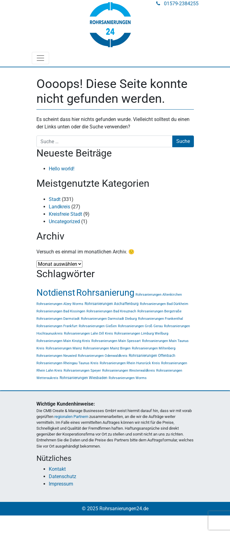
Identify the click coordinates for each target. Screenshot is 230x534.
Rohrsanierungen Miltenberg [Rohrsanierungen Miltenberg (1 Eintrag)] (153, 348)
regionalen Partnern (71, 416)
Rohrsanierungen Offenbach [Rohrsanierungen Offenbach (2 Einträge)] (152, 355)
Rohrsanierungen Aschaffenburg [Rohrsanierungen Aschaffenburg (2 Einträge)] (112, 304)
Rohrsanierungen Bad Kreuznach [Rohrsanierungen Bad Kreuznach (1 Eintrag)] (111, 311)
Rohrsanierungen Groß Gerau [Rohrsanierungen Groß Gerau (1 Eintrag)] (140, 326)
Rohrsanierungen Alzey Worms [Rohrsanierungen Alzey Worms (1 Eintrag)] (59, 304)
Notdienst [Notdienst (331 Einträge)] (55, 292)
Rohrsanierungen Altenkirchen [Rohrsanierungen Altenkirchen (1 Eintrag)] (159, 295)
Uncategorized (64, 221)
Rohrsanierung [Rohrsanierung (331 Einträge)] (105, 292)
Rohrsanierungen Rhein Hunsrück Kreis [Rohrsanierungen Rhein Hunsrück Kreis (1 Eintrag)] (130, 363)
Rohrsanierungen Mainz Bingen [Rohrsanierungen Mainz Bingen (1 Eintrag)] (107, 348)
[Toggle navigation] (40, 58)
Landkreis (59, 207)
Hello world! (61, 169)
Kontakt (57, 469)
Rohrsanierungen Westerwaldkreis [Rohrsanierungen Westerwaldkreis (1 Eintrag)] (128, 371)
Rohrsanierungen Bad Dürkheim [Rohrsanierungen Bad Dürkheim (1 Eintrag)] (164, 304)
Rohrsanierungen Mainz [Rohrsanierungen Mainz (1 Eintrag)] (64, 348)
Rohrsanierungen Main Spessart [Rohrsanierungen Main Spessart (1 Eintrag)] (116, 341)
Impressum (61, 484)
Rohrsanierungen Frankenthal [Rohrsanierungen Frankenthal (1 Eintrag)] (160, 319)
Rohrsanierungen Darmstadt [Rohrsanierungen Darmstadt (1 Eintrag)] (58, 319)
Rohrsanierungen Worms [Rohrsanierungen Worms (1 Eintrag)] (128, 378)
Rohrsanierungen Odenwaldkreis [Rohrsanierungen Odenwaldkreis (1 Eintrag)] (103, 356)
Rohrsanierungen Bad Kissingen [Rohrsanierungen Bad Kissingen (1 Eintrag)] (60, 311)
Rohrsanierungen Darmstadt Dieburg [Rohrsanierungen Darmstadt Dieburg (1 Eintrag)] (109, 319)
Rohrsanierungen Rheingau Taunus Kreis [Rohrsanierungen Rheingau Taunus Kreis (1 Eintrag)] (67, 363)
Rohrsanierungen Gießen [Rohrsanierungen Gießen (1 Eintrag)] (98, 326)
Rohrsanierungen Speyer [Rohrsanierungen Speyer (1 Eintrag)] (82, 371)
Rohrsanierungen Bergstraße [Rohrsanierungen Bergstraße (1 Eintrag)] (159, 311)
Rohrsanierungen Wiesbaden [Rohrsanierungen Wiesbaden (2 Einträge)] (83, 378)
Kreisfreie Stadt (65, 214)
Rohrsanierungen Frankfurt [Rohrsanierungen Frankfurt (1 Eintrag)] (56, 326)
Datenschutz (62, 476)
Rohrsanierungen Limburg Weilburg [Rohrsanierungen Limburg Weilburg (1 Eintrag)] (141, 334)
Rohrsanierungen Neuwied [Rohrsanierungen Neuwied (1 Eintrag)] (56, 356)
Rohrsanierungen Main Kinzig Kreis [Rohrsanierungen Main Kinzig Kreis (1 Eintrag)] (63, 341)
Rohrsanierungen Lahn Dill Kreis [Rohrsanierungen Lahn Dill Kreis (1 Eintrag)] (88, 334)
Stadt (55, 199)
